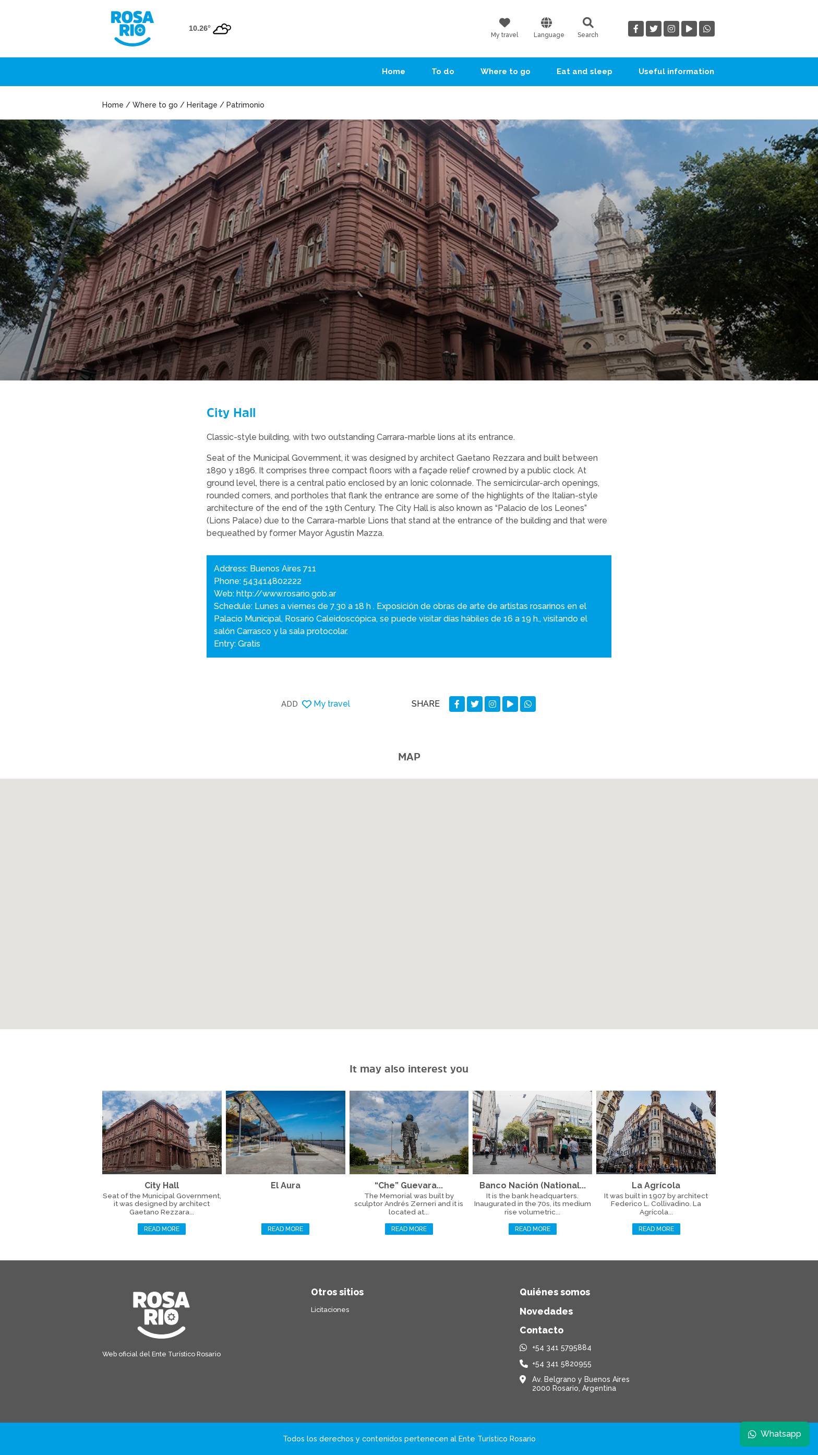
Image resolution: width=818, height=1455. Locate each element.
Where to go (505, 71)
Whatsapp (774, 1434)
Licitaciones (330, 1310)
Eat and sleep (584, 71)
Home (393, 71)
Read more (161, 1229)
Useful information (676, 71)
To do (442, 71)
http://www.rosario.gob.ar (286, 594)
